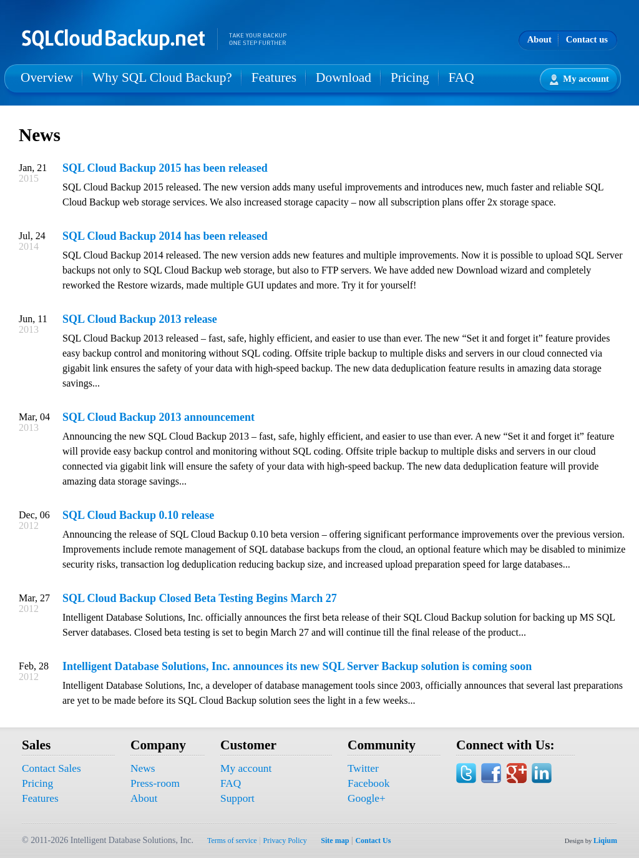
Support (237, 798)
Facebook (368, 783)
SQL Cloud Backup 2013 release (139, 319)
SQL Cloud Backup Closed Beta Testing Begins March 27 (199, 598)
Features (273, 77)
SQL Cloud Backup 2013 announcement (158, 417)
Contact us (587, 39)
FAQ (461, 77)
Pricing (410, 77)
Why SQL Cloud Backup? (162, 77)
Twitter (363, 768)
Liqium (605, 840)
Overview (47, 77)
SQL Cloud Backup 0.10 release (138, 515)
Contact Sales (51, 768)
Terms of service (232, 840)
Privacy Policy (285, 840)
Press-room (155, 783)
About (539, 39)
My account (579, 80)
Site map (335, 840)
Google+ (367, 798)
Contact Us (373, 840)
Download (343, 77)
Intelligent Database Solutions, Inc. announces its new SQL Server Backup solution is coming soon (297, 666)
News (142, 768)
